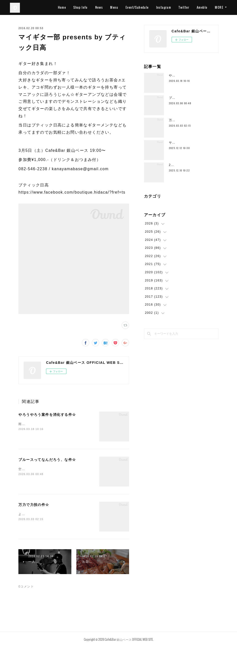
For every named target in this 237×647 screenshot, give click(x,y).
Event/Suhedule (155, 7)
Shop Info (99, 7)
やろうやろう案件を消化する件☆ (47, 415)
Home (80, 7)
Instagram (182, 7)
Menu (133, 7)
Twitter (202, 7)
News (117, 7)
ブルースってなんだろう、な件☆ (47, 460)
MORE (219, 7)
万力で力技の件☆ (33, 505)
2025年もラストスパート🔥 (190, 165)
